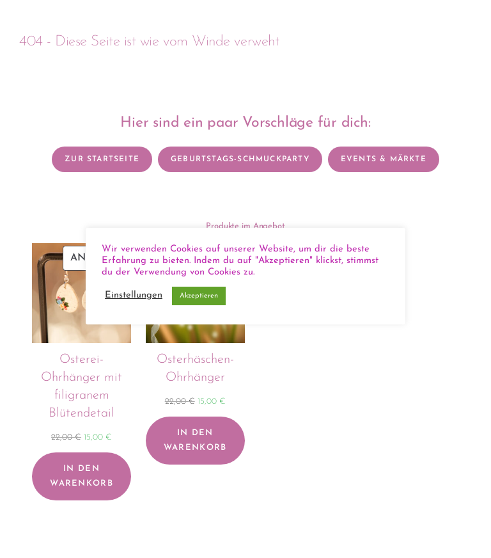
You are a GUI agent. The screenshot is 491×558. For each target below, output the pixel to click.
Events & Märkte (383, 159)
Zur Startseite (102, 159)
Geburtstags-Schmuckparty (240, 159)
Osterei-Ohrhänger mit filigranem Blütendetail (81, 386)
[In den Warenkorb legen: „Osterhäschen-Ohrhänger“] (195, 441)
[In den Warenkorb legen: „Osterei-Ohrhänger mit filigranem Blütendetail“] (81, 476)
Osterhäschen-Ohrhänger (195, 368)
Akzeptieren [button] (199, 295)
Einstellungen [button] (133, 295)
